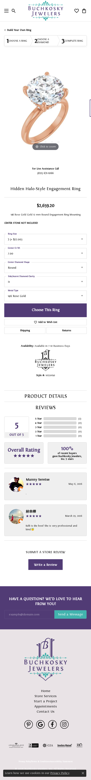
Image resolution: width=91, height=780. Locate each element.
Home (45, 691)
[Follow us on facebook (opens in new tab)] (52, 724)
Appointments (45, 706)
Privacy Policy (25, 761)
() (79, 418)
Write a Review (45, 564)
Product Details (45, 396)
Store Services (45, 696)
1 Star (39, 435)
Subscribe (70, 614)
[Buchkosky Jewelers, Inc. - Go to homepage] (45, 659)
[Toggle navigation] (5, 10)
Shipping (25, 330)
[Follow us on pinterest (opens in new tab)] (28, 724)
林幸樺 (31, 511)
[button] (13, 10)
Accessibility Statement (61, 761)
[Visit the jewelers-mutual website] (64, 745)
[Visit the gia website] (48, 745)
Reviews (45, 407)
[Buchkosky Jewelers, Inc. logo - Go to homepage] (45, 11)
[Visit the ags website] (16, 745)
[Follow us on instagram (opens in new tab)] (64, 724)
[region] (45, 110)
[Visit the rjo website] (79, 745)
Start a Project (45, 701)
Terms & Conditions (40, 761)
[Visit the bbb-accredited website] (33, 745)
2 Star (38, 431)
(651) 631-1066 (45, 173)
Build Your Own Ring (19, 30)
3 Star (38, 427)
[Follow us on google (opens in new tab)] (40, 724)
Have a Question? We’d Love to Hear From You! (45, 601)
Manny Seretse (37, 479)
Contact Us (45, 711)
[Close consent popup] (83, 773)
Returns (66, 330)
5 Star (38, 418)
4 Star (38, 422)
